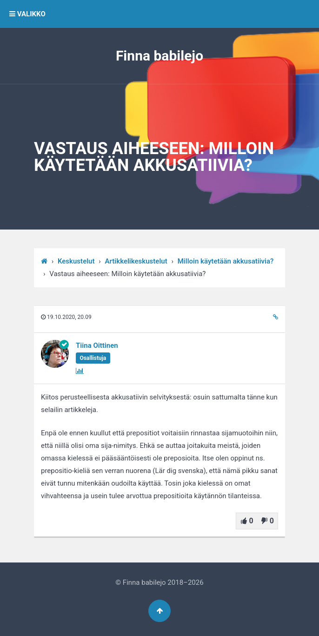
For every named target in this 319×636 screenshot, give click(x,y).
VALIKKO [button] (27, 14)
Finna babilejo (159, 55)
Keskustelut (76, 261)
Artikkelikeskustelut (136, 261)
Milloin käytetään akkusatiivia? (226, 261)
